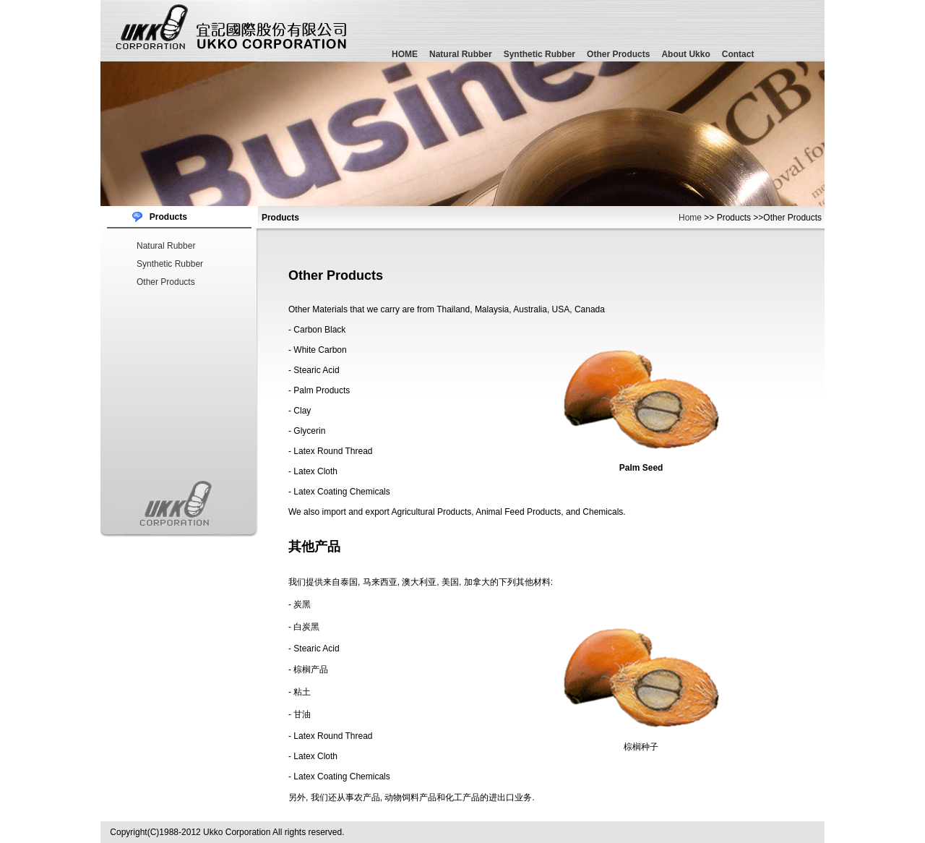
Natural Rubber (460, 54)
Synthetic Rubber (539, 54)
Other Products (618, 54)
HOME (405, 54)
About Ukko (685, 54)
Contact (738, 54)
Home (690, 218)
